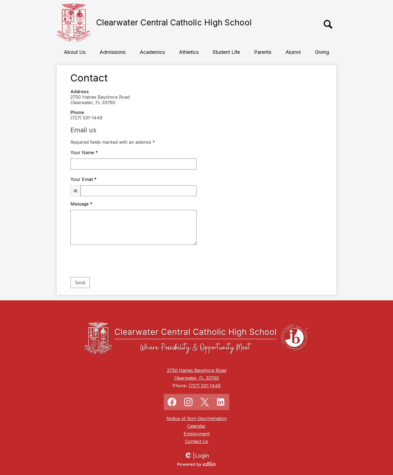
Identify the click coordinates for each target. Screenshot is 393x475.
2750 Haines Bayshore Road (196, 370)
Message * (81, 204)
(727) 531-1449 (205, 385)
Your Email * (83, 179)
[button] (74, 52)
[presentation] (111, 262)
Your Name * (84, 152)
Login (196, 455)
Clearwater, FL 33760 (196, 378)
